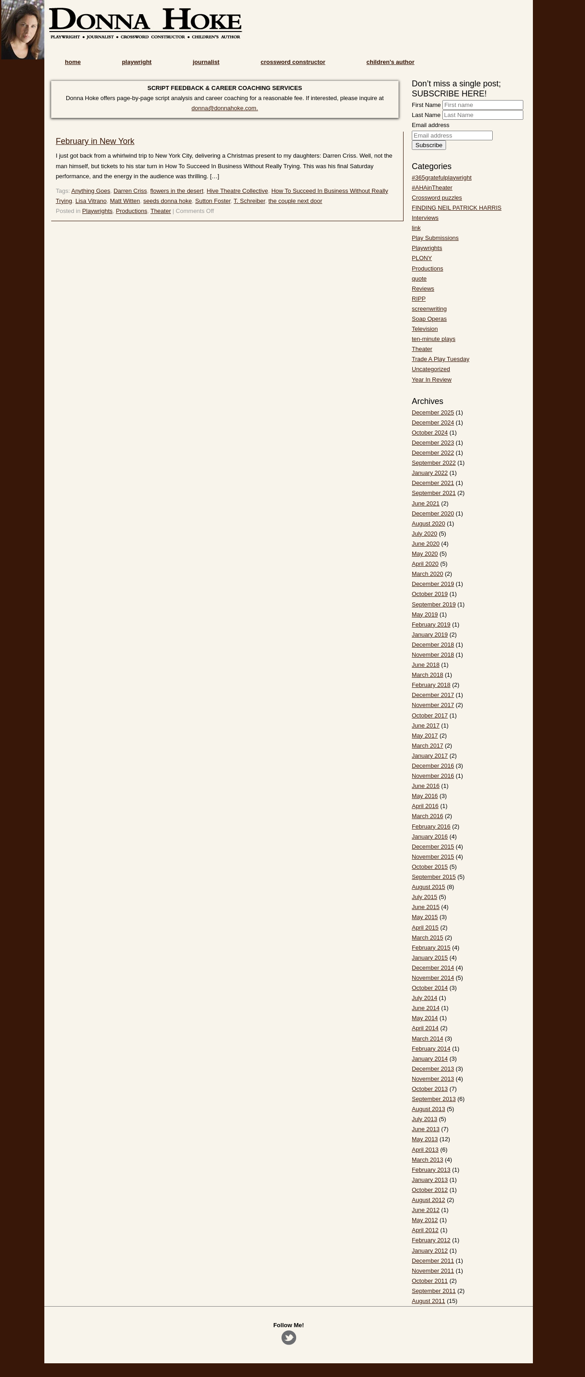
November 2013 (433, 1078)
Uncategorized (431, 369)
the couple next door (295, 200)
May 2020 (425, 553)
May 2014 (425, 1018)
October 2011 (430, 1280)
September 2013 (434, 1098)
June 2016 (426, 785)
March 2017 (427, 745)
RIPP (418, 298)
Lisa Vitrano (90, 200)
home (73, 61)
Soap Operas (429, 318)
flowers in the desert (176, 190)
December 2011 (433, 1260)
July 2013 (424, 1119)
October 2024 (430, 432)
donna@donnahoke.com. (224, 108)
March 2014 (427, 1038)
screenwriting (429, 308)
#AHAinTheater (432, 187)
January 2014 (430, 1058)
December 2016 (433, 765)
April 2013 (425, 1149)
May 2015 (425, 917)
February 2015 (431, 947)
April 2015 (425, 927)
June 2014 (426, 1008)
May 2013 (425, 1139)
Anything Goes (90, 190)
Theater (160, 210)
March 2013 (427, 1159)
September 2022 (434, 462)
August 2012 (428, 1199)
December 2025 (433, 412)
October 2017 (430, 715)
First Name (426, 104)
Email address (430, 125)
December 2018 (433, 644)
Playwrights (97, 210)
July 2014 (424, 997)
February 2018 (431, 684)
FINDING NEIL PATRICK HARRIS (456, 207)
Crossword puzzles (437, 197)
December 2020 (433, 513)
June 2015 (426, 907)
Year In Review (432, 379)
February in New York (95, 141)
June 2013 (426, 1129)
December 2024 (433, 422)
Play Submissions (435, 237)
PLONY (422, 258)
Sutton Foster (212, 200)
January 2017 (430, 755)
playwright (137, 61)
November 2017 (433, 705)
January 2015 (430, 957)
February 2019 (431, 624)
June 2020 (426, 543)
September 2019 (434, 604)
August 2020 (428, 523)
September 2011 (434, 1290)
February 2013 (431, 1169)
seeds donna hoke (168, 200)
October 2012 (430, 1189)
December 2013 (433, 1068)
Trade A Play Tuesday (440, 359)
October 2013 (430, 1088)
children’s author (391, 61)
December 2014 (433, 967)
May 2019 (425, 614)
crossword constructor (293, 61)
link (416, 227)
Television (425, 328)
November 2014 (433, 977)
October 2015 (430, 866)
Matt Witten (125, 200)
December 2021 (433, 482)
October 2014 (430, 987)
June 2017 (426, 725)
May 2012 (425, 1220)
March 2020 (427, 573)
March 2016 (427, 816)
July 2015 (424, 896)
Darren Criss (130, 190)
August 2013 (428, 1109)
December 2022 (433, 452)
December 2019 (433, 583)
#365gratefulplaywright (442, 177)
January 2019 (430, 634)
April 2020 (425, 563)
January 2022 (430, 472)
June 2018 (426, 664)
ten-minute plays (433, 338)
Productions (132, 210)
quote (419, 278)
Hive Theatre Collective (237, 190)
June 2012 (426, 1210)
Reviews (423, 288)
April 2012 (425, 1230)
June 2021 (426, 503)
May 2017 (425, 735)
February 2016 (431, 826)
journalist (206, 61)
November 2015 (433, 856)
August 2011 (428, 1300)
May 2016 (425, 795)
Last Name (426, 115)
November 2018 (433, 654)
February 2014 (431, 1048)
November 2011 (433, 1270)
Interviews (425, 217)
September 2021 (434, 492)
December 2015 (433, 846)
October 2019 (430, 593)
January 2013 (430, 1179)
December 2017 (433, 694)
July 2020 (424, 533)
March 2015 (427, 937)
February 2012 (431, 1240)
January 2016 (430, 836)
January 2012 (430, 1250)
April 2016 (425, 806)
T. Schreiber (249, 200)
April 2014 (425, 1028)
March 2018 (427, 674)
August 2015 (428, 886)
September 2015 (434, 876)
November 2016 (433, 775)
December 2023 (433, 442)
